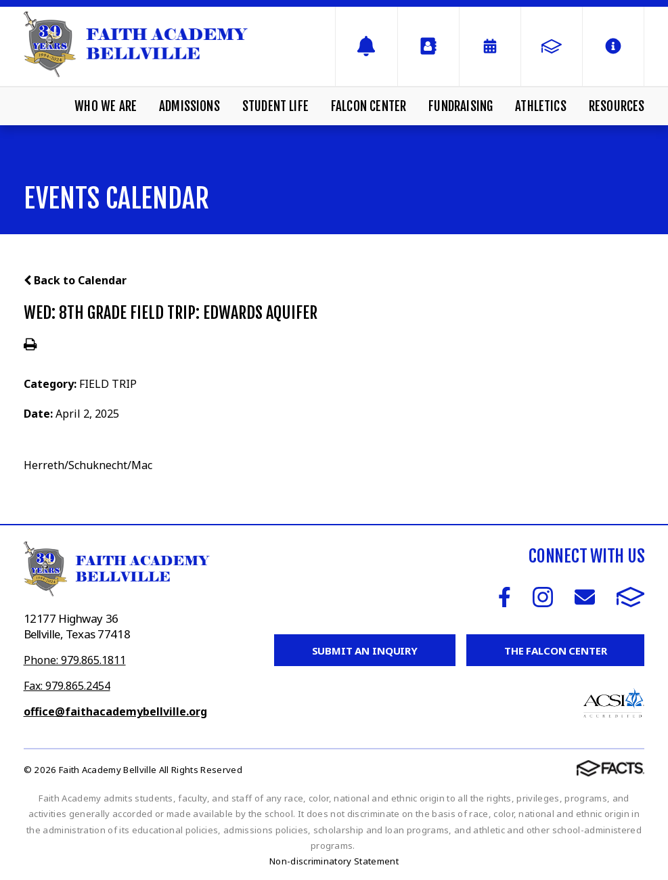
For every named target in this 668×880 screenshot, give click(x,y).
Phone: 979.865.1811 (75, 660)
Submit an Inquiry (365, 650)
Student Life (275, 106)
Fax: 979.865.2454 (67, 685)
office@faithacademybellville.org (115, 711)
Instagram (543, 597)
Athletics (540, 106)
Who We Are (105, 106)
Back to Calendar (75, 280)
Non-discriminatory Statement (334, 861)
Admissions (189, 106)
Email (585, 597)
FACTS (631, 597)
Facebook (504, 597)
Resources (617, 106)
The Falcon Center (555, 650)
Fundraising (460, 106)
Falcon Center (368, 106)
